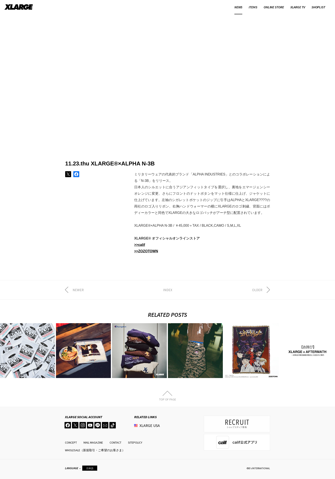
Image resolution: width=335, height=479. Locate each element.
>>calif (139, 245)
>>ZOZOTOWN (146, 251)
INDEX (167, 290)
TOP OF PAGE (167, 399)
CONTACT (115, 442)
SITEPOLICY (135, 442)
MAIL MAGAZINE (93, 442)
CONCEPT (71, 442)
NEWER (78, 290)
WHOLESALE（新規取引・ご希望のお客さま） (95, 450)
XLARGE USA (150, 425)
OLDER (257, 290)
